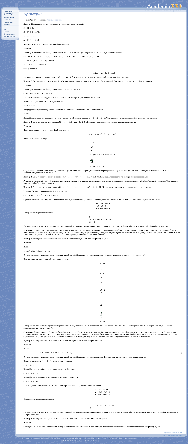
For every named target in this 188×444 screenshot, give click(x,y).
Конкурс (106, 438)
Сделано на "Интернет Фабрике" (172, 435)
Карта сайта (78, 440)
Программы (67, 438)
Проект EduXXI (24, 438)
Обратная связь (89, 440)
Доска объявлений (130, 438)
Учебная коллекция (54, 20)
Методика (87, 438)
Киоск (100, 438)
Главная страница (67, 440)
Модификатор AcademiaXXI (40, 438)
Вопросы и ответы (116, 438)
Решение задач (77, 438)
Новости (94, 438)
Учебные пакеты (56, 438)
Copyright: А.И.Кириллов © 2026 (172, 432)
